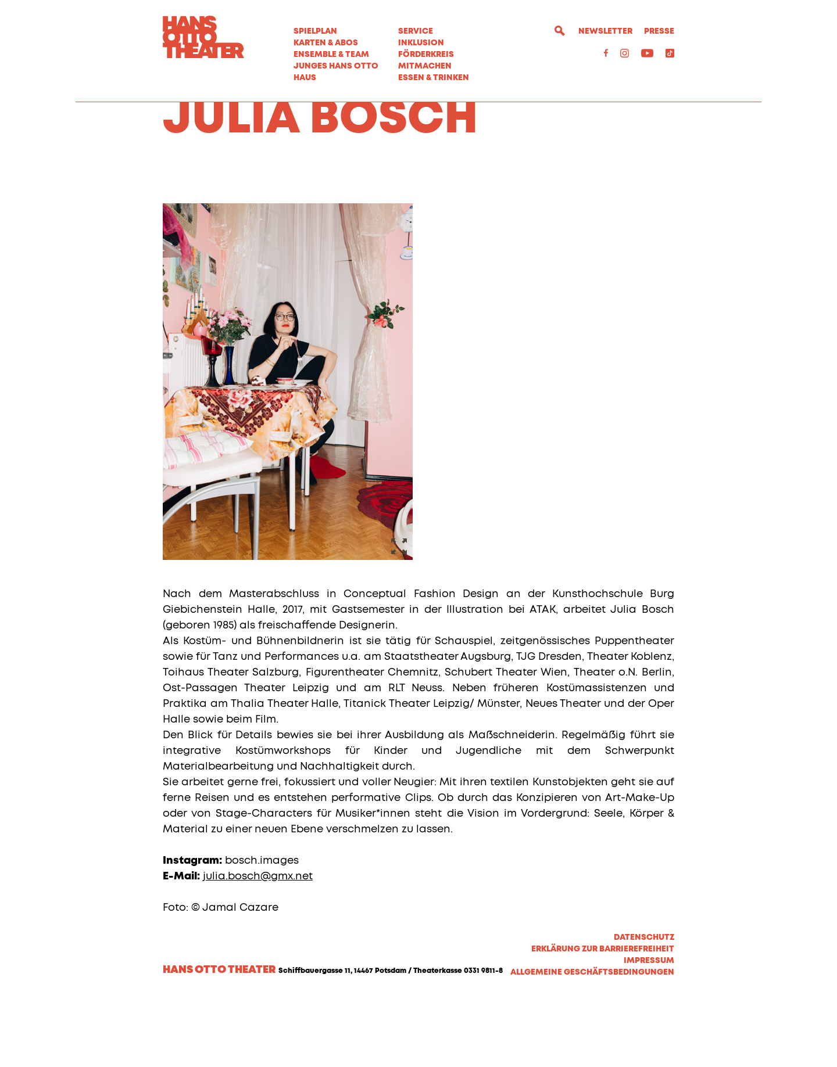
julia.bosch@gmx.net (258, 943)
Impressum (649, 1027)
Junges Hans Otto (336, 66)
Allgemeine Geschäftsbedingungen (592, 1039)
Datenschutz (644, 1004)
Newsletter (605, 31)
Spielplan (315, 31)
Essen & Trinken (433, 78)
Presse (659, 31)
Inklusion (421, 43)
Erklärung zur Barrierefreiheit (602, 1016)
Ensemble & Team (331, 55)
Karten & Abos (326, 43)
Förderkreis (426, 55)
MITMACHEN (425, 66)
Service (415, 31)
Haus (305, 78)
